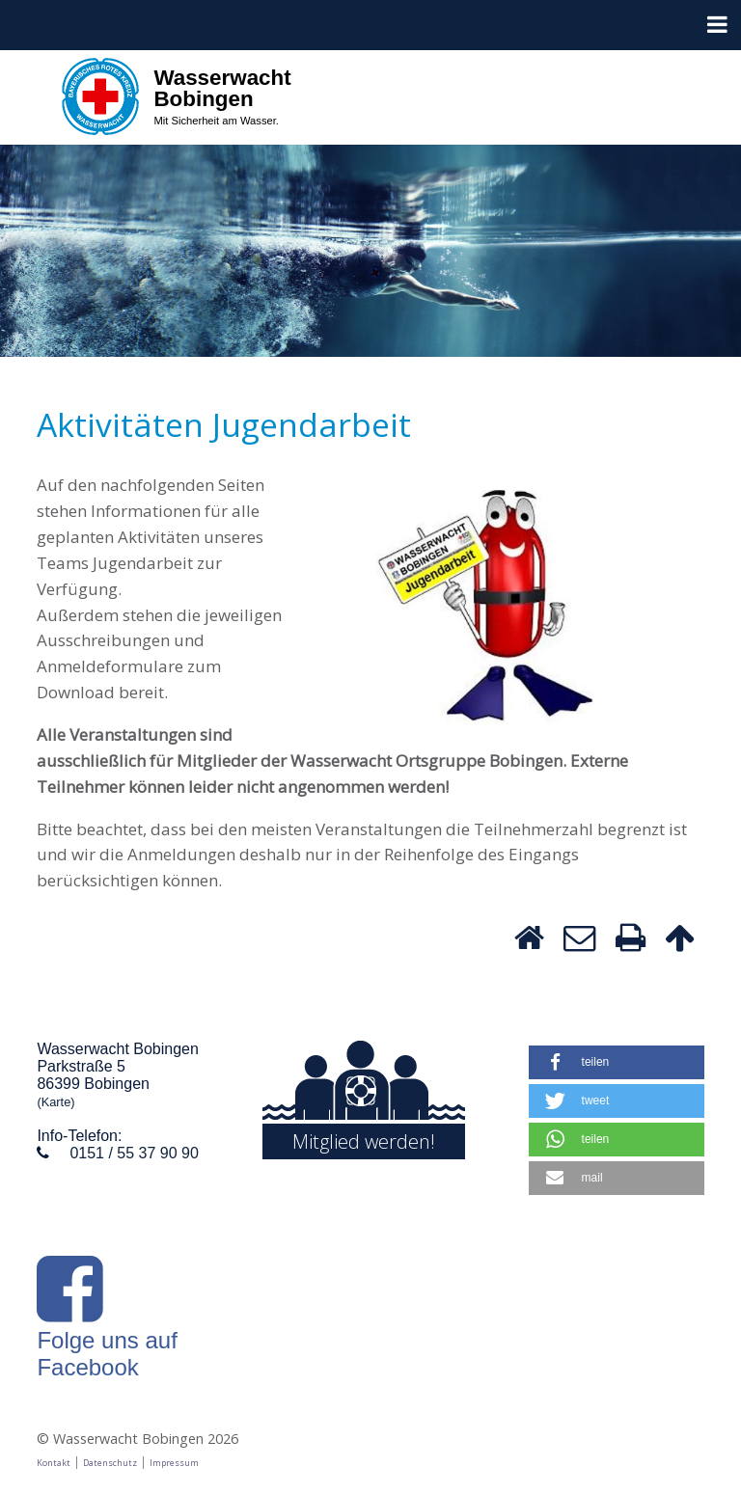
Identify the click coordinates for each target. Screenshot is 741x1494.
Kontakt (53, 1462)
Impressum (174, 1462)
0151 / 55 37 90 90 (133, 1153)
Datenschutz (110, 1462)
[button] (616, 1062)
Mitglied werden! (363, 1141)
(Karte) (55, 1102)
